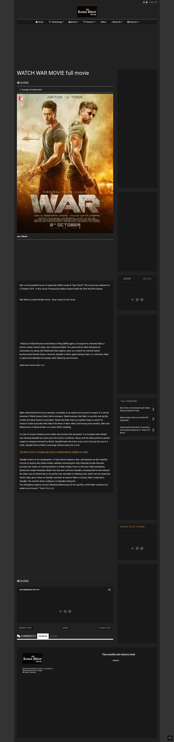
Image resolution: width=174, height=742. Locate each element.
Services (133, 22)
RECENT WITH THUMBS (132, 527)
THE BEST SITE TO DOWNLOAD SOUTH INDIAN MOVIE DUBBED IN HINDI (54, 452)
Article (73, 22)
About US (117, 22)
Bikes (103, 22)
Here (42, 365)
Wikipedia (49, 488)
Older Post (105, 628)
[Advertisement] (87, 47)
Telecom (89, 22)
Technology (56, 22)
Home (39, 22)
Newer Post (25, 628)
